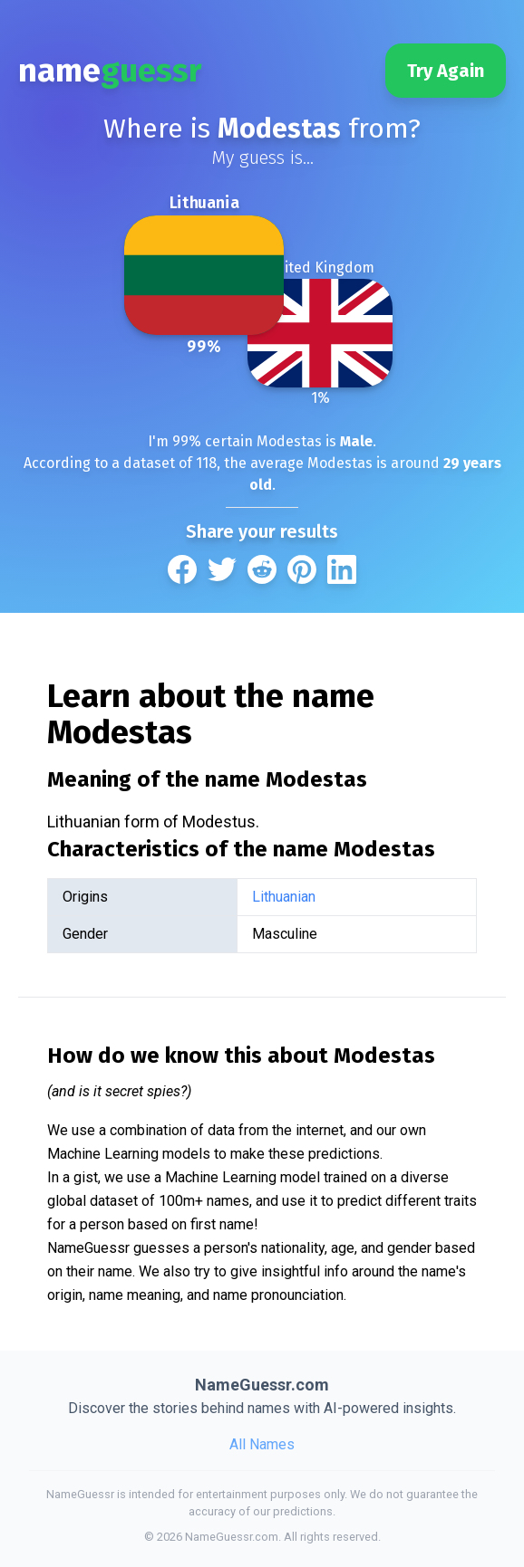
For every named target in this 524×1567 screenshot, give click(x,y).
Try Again (445, 70)
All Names (262, 1444)
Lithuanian (283, 896)
